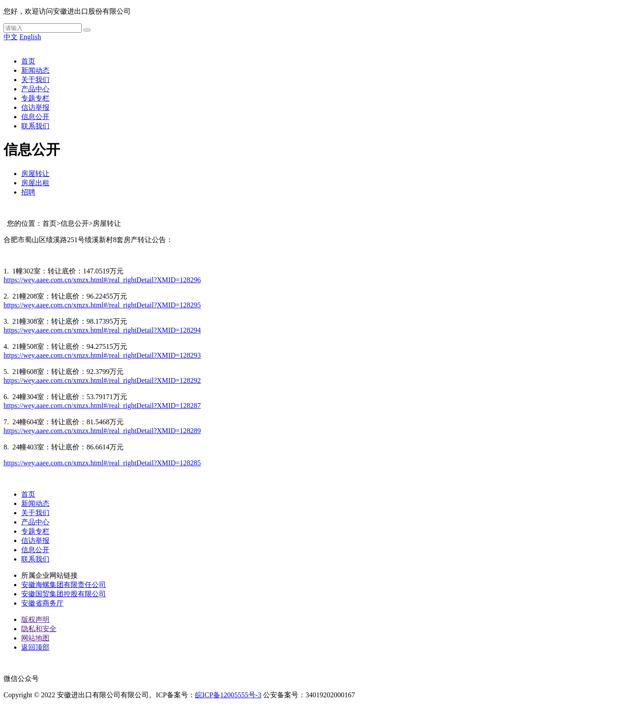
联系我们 (35, 126)
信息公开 (35, 116)
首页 (28, 61)
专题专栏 (35, 98)
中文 (11, 37)
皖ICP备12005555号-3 (228, 695)
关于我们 (35, 79)
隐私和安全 (38, 628)
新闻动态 (35, 70)
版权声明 (35, 619)
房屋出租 (35, 183)
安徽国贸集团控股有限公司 (63, 594)
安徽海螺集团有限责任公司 (63, 584)
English (30, 37)
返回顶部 (35, 647)
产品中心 (35, 89)
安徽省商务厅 (42, 603)
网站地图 (35, 638)
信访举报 (35, 107)
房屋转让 (35, 173)
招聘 (28, 192)
